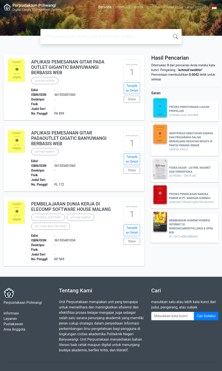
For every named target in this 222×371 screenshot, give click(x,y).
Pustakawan (173, 7)
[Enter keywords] (172, 316)
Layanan (10, 319)
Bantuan (153, 7)
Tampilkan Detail (132, 88)
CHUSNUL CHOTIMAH (48, 217)
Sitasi (132, 99)
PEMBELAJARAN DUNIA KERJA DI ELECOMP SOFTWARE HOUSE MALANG (71, 206)
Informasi (122, 7)
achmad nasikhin (45, 80)
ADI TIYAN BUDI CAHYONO (51, 226)
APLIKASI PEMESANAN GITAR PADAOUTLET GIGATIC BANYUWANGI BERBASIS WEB (69, 138)
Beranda (104, 7)
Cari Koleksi (206, 316)
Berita (138, 7)
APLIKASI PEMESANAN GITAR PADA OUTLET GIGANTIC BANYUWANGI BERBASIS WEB (68, 67)
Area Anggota (197, 7)
